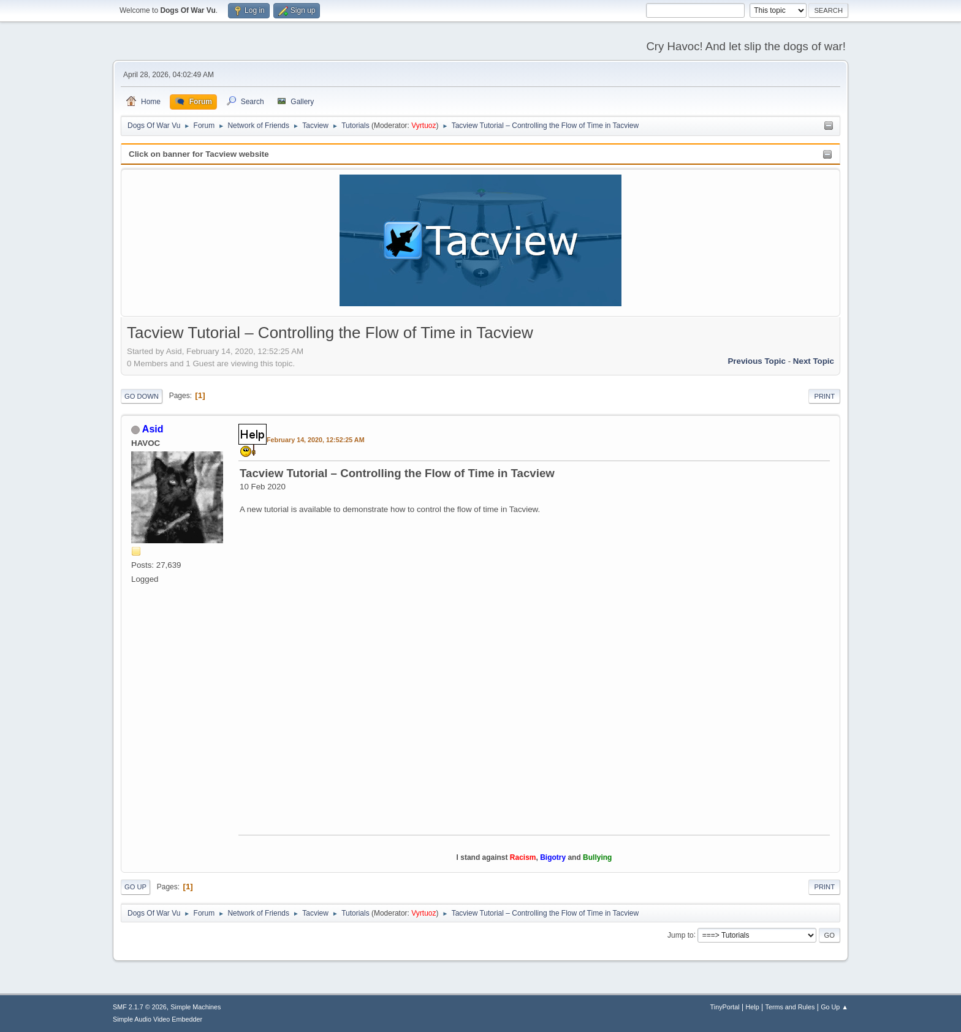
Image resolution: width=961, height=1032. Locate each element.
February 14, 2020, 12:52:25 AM (316, 439)
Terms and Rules (790, 1007)
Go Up (135, 887)
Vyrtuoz (423, 125)
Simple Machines (195, 1007)
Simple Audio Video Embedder (157, 1019)
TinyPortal (725, 1007)
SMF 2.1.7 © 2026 (140, 1007)
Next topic (813, 361)
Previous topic (756, 361)
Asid (153, 429)
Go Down (141, 396)
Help (752, 1007)
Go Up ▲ (834, 1007)
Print (824, 396)
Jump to (680, 934)
